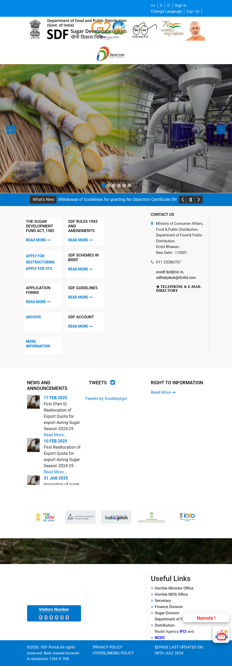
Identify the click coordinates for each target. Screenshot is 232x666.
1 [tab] (103, 185)
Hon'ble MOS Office (171, 594)
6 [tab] (129, 185)
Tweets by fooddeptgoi (106, 398)
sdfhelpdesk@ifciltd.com (176, 278)
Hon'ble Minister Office (174, 588)
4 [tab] (118, 185)
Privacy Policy (108, 647)
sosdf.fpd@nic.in (169, 272)
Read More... (55, 434)
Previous (9, 129)
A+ (153, 5)
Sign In (181, 5)
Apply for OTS (39, 269)
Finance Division (169, 606)
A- (169, 5)
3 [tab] (113, 185)
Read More (38, 240)
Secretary (163, 600)
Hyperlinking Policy (113, 653)
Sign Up (192, 11)
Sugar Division (167, 613)
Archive (33, 317)
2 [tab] (108, 185)
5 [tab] (123, 185)
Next (219, 129)
